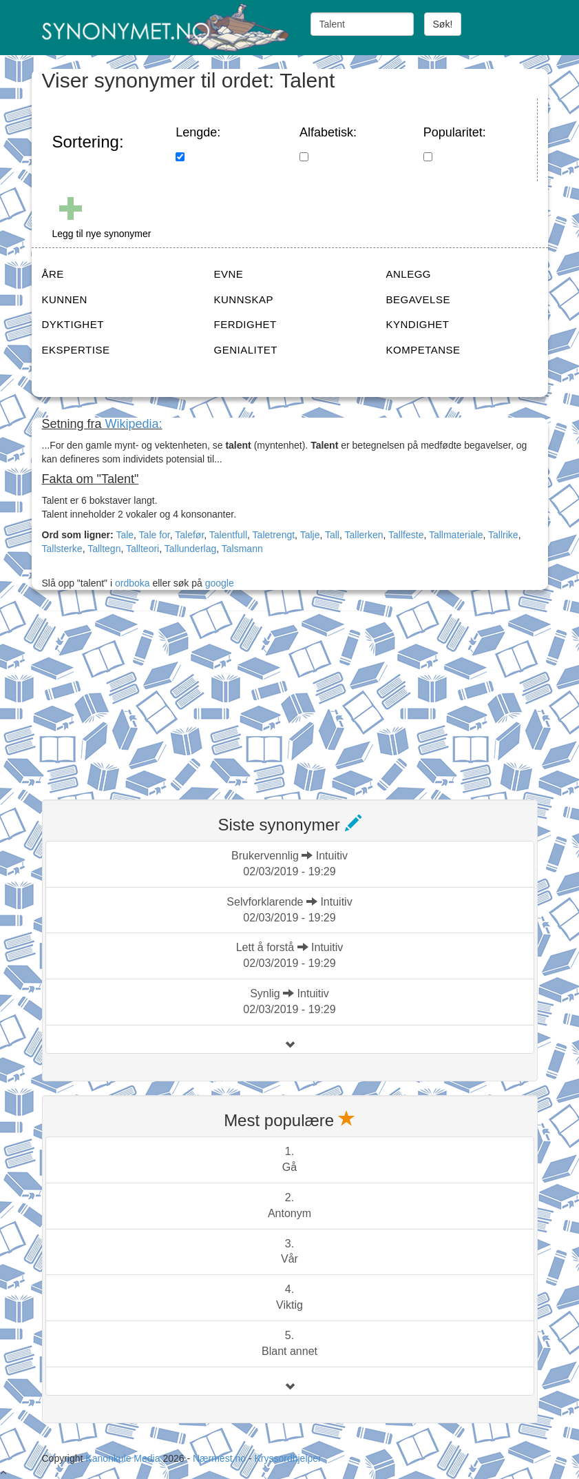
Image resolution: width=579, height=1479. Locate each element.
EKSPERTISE (76, 350)
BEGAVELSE (418, 299)
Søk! (443, 24)
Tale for (154, 534)
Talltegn (103, 548)
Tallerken (364, 534)
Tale (125, 534)
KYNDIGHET (418, 324)
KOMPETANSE (423, 350)
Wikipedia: (133, 424)
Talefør (189, 534)
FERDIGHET (245, 324)
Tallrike (503, 534)
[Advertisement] (145, 697)
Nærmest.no (219, 1458)
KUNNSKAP (244, 299)
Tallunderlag (191, 548)
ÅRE (53, 274)
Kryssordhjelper (287, 1458)
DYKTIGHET (73, 324)
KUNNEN (64, 299)
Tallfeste (405, 534)
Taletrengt (274, 534)
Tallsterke (62, 548)
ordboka (130, 583)
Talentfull (228, 534)
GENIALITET (246, 350)
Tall (332, 534)
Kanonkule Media (123, 1458)
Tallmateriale (456, 534)
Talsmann (242, 548)
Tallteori (142, 548)
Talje (310, 534)
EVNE (229, 274)
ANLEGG (409, 274)
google (219, 583)
